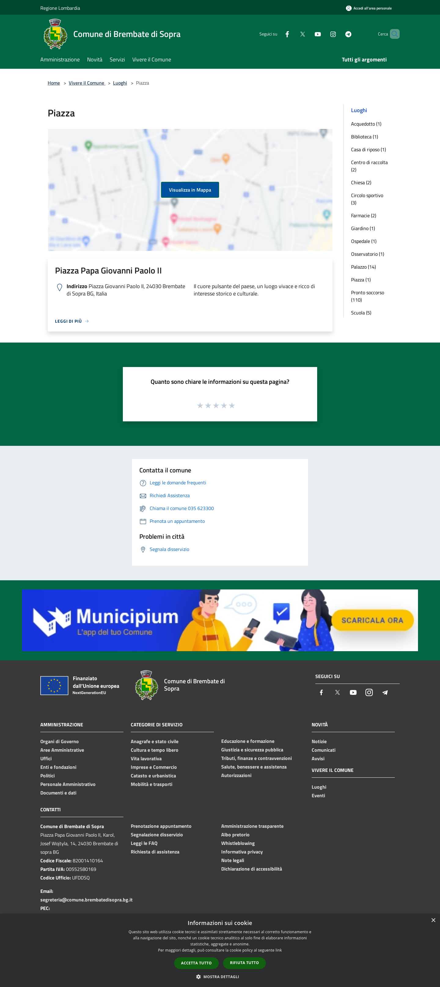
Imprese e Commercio (154, 767)
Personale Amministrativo (68, 784)
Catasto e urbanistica (153, 775)
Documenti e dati (58, 792)
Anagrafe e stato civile (154, 741)
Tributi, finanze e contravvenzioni (256, 758)
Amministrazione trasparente (252, 826)
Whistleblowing (238, 843)
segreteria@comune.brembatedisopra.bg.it (86, 899)
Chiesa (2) (361, 182)
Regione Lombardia (60, 8)
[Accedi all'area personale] (369, 8)
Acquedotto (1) (366, 123)
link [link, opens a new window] (279, 950)
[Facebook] (277, 34)
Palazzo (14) (363, 266)
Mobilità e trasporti (151, 784)
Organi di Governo (59, 741)
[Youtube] (307, 34)
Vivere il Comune (87, 82)
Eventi (318, 795)
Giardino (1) (363, 228)
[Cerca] (392, 34)
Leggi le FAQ (144, 843)
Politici (47, 775)
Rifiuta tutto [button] (244, 962)
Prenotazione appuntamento (161, 826)
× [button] (433, 920)
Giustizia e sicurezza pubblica (252, 749)
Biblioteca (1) (364, 136)
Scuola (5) (361, 312)
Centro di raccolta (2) (369, 166)
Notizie (319, 741)
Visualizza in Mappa (190, 189)
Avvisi (318, 758)
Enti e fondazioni (58, 767)
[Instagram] (323, 34)
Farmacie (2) (363, 215)
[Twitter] (292, 34)
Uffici (46, 758)
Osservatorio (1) (367, 254)
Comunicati (324, 750)
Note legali (232, 860)
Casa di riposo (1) (368, 149)
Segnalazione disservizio (157, 834)
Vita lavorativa (146, 758)
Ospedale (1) (363, 241)
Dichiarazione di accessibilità (251, 868)
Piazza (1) (361, 279)
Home (54, 82)
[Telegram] (338, 34)
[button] (220, 977)
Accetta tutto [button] (196, 963)
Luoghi (120, 82)
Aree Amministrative (62, 750)
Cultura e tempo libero (154, 750)
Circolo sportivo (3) (367, 199)
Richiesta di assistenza (155, 851)
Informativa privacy (242, 851)
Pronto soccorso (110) (367, 296)
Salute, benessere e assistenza (254, 766)
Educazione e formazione (247, 741)
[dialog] (220, 950)
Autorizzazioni (236, 775)
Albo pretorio (235, 834)
